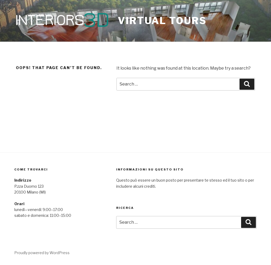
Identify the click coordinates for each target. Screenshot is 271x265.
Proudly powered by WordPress (42, 252)
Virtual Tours (162, 20)
